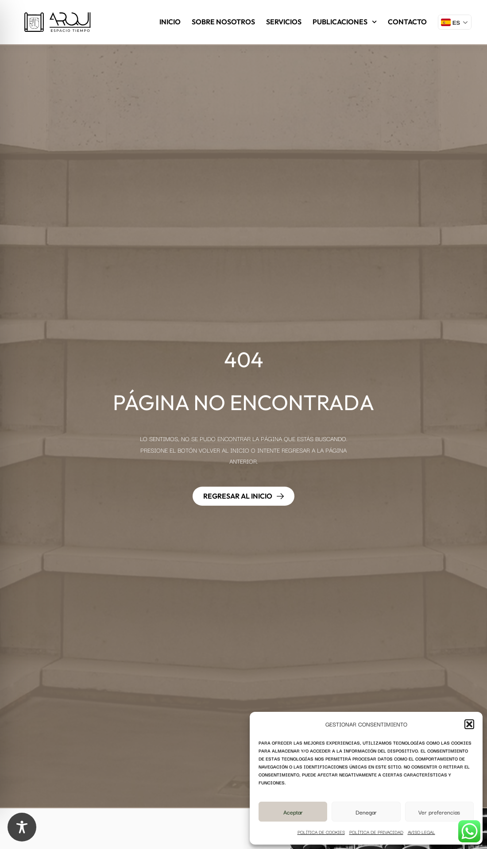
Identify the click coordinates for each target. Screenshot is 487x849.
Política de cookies (321, 832)
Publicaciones (345, 22)
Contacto (407, 21)
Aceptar (293, 811)
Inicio (170, 21)
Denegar (366, 811)
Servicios (283, 21)
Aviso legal (421, 832)
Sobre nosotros (223, 21)
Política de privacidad (376, 832)
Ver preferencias (439, 811)
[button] (469, 724)
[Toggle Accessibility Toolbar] (22, 827)
